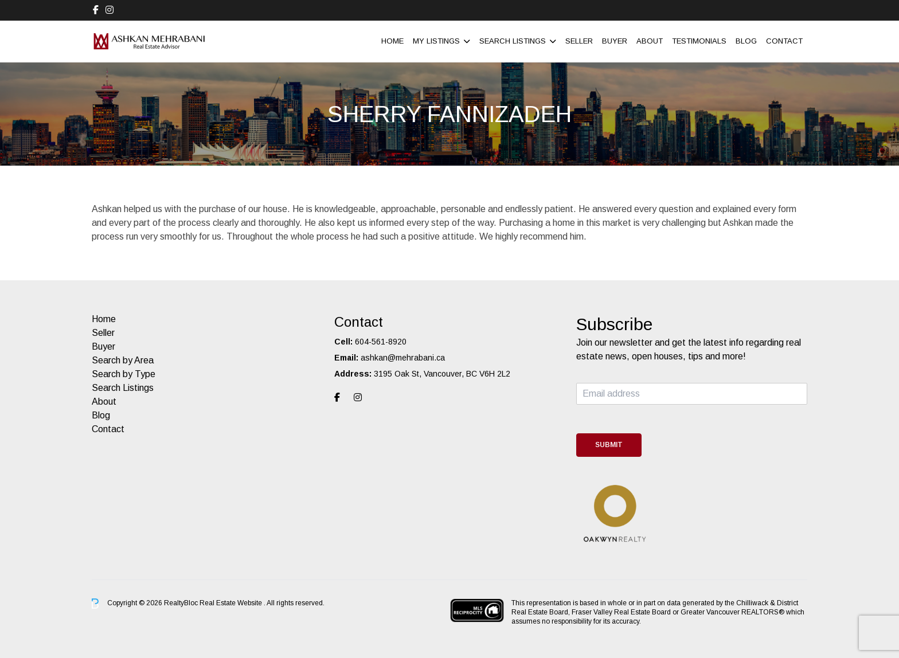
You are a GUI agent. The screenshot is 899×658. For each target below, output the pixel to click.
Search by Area (123, 360)
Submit (609, 445)
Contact (784, 41)
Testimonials (699, 41)
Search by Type (123, 374)
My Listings (436, 41)
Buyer (614, 41)
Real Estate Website (232, 603)
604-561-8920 (380, 341)
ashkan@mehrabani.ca (403, 357)
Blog (746, 41)
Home (392, 41)
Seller (579, 41)
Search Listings (512, 41)
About (649, 41)
